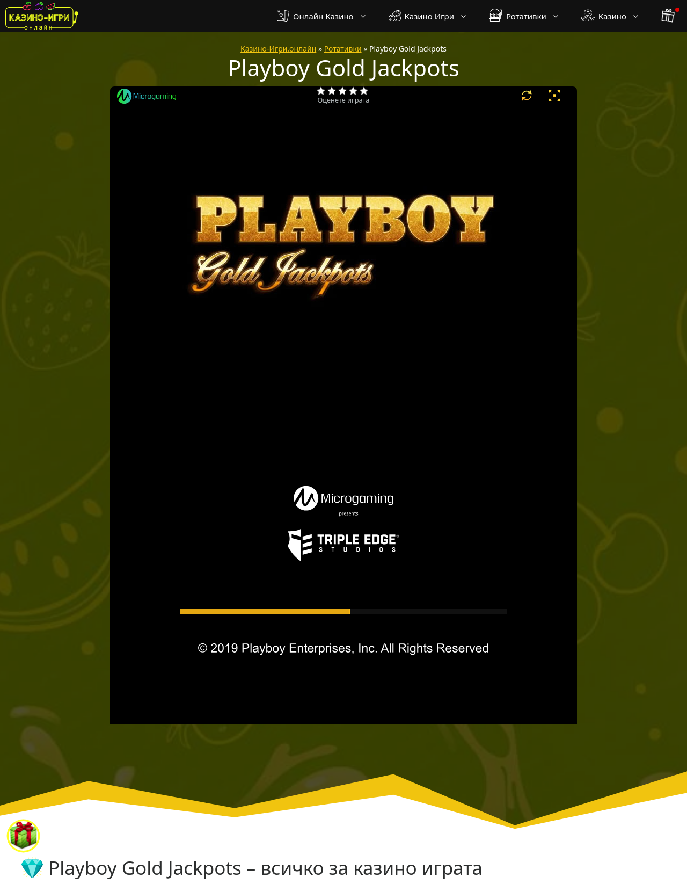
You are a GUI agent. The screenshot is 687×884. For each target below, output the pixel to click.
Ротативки (530, 16)
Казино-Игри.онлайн (278, 49)
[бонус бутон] (669, 16)
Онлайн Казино (327, 16)
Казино (616, 16)
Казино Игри (433, 16)
